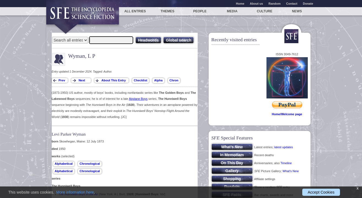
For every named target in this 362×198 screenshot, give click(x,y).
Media (232, 11)
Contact (291, 3)
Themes (167, 11)
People (200, 11)
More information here (75, 192)
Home (240, 3)
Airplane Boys (138, 98)
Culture (264, 11)
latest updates (283, 147)
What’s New (290, 171)
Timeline (286, 163)
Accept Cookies (321, 192)
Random (274, 3)
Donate (308, 3)
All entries (135, 11)
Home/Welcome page (287, 114)
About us (256, 3)
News (297, 11)
